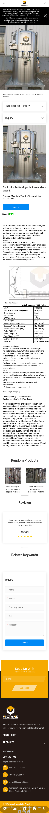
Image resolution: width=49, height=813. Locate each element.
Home (5, 94)
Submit (25, 643)
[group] (13, 480)
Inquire (16, 207)
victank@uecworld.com (19, 782)
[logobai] (10, 712)
